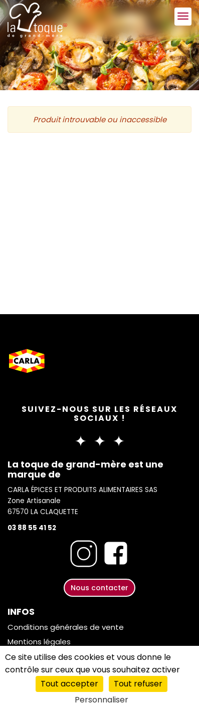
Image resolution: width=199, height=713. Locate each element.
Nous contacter (99, 588)
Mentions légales (39, 641)
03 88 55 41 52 (32, 528)
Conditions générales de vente (66, 627)
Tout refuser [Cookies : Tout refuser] (138, 683)
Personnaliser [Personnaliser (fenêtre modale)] (101, 699)
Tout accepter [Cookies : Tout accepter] (69, 683)
